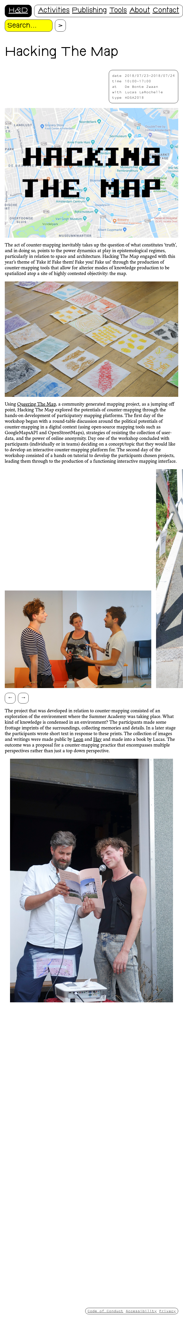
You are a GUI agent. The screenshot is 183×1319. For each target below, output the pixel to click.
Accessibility (141, 1311)
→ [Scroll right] (23, 697)
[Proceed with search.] (60, 26)
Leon (78, 739)
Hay (97, 739)
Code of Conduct (105, 1311)
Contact (165, 11)
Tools (118, 11)
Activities (54, 11)
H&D (18, 11)
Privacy (167, 1311)
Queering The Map (36, 404)
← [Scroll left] (10, 697)
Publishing (89, 11)
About (139, 11)
